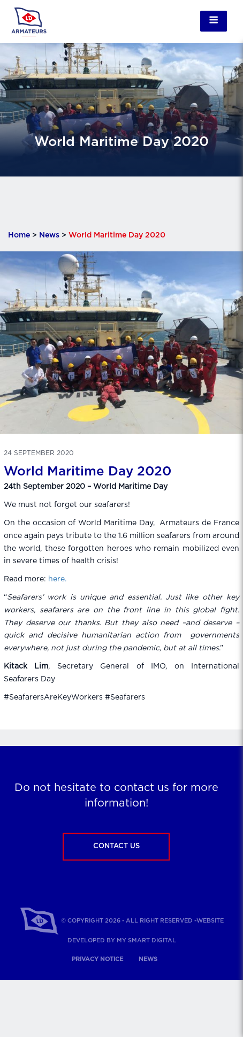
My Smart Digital (146, 940)
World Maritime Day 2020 (87, 471)
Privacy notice (97, 959)
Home (19, 235)
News (49, 235)
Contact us (116, 846)
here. (57, 579)
